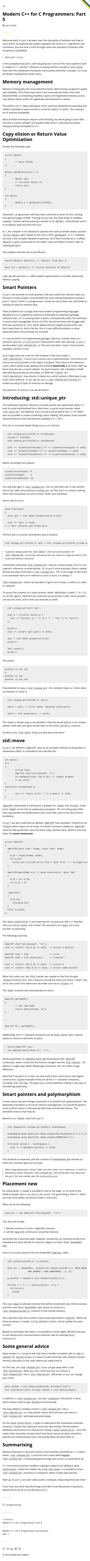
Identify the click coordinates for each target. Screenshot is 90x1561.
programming (13, 1504)
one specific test (36, 379)
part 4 (25, 40)
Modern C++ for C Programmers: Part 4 (45, 1521)
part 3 (40, 1118)
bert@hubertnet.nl (37, 1489)
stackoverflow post (49, 1176)
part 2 (8, 294)
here (21, 57)
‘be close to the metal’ (38, 1194)
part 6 (18, 1479)
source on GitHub (49, 425)
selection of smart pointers (26, 341)
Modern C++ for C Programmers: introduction (45, 1532)
